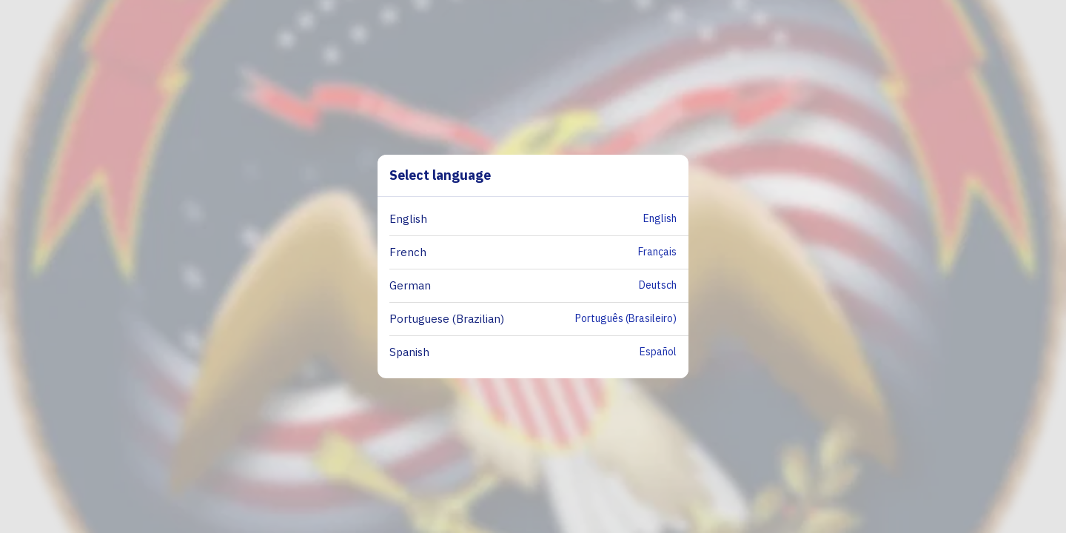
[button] (538, 219)
